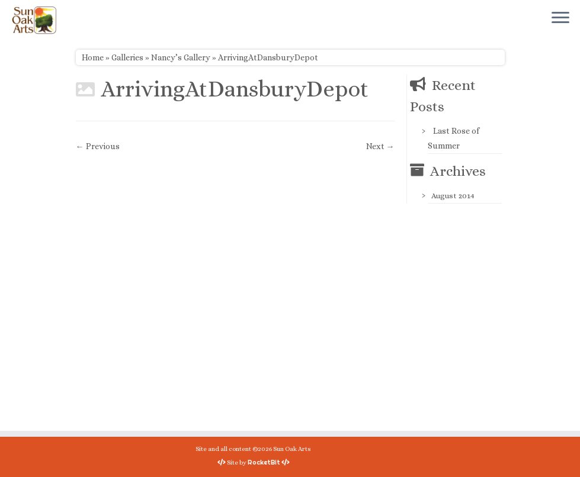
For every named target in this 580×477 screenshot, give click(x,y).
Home (93, 57)
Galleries (127, 57)
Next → (380, 146)
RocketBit (264, 462)
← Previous (98, 146)
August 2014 (453, 195)
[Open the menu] (560, 18)
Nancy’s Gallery (180, 57)
